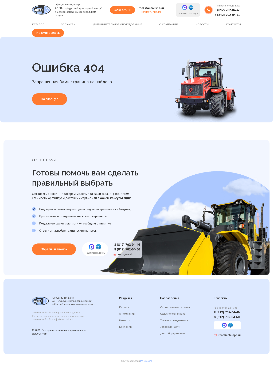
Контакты (233, 24)
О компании (168, 24)
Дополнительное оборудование (117, 24)
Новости (202, 24)
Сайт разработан (136, 361)
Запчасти (68, 24)
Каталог (38, 24)
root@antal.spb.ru (151, 8)
